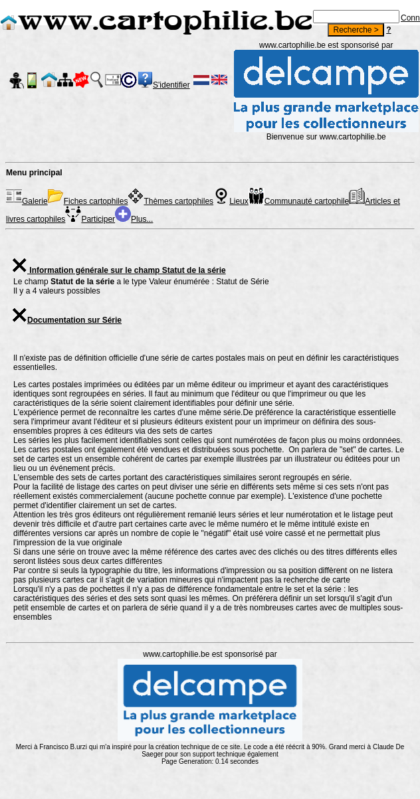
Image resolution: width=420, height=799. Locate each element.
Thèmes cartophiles (170, 201)
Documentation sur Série (66, 320)
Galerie (27, 201)
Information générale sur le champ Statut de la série (118, 270)
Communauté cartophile (299, 201)
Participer (90, 219)
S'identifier (171, 85)
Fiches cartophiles (88, 201)
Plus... (134, 219)
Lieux (231, 201)
